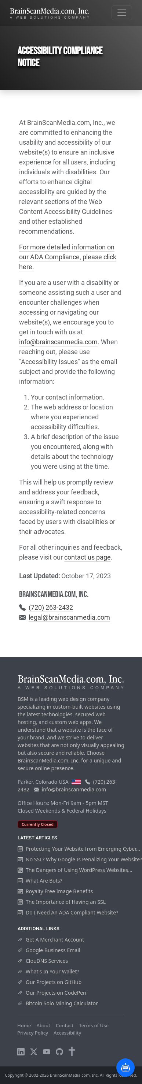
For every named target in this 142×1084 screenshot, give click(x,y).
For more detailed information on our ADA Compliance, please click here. (67, 257)
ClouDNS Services (43, 960)
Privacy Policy (32, 1032)
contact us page (87, 557)
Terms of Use (94, 1025)
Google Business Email (49, 950)
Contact (64, 1025)
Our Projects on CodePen (52, 992)
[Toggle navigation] (122, 12)
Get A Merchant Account (51, 939)
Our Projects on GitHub (49, 982)
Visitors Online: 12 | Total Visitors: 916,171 (65, 1039)
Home (24, 1025)
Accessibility (67, 1032)
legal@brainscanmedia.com (69, 617)
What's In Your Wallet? (48, 971)
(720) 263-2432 (51, 607)
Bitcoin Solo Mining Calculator (58, 1003)
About (43, 1025)
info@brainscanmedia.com (58, 342)
